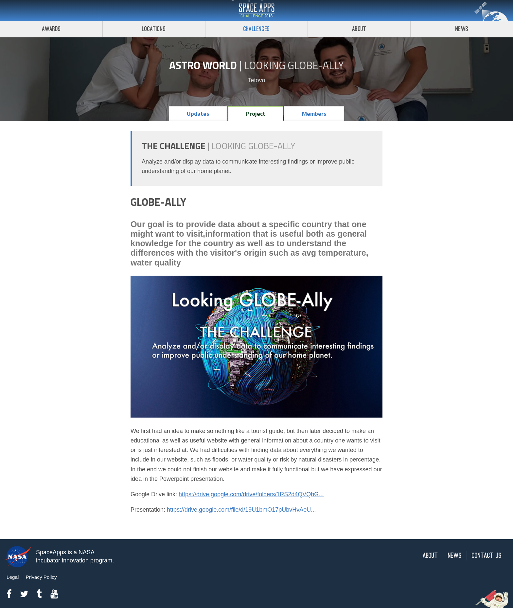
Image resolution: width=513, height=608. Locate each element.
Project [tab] (255, 113)
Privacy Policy (41, 577)
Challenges (256, 29)
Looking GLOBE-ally (294, 65)
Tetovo (256, 80)
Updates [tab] (198, 113)
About (359, 29)
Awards (51, 29)
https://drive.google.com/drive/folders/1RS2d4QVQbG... (251, 494)
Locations (154, 29)
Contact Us (487, 556)
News (461, 29)
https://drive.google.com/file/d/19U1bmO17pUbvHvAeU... (241, 509)
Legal (13, 577)
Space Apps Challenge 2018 (256, 10)
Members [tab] (314, 113)
